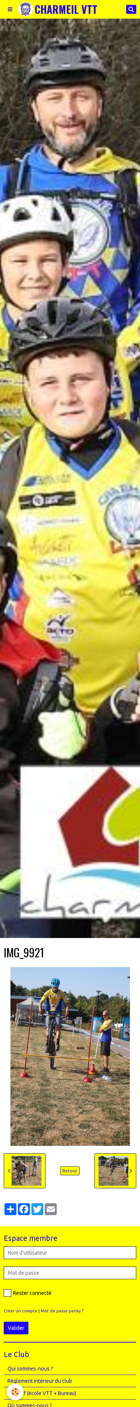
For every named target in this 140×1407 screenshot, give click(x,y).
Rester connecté (28, 1293)
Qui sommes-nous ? (30, 1369)
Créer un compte (20, 1311)
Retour (69, 1170)
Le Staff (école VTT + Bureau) (41, 1393)
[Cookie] (15, 1392)
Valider (16, 1328)
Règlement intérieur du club (39, 1381)
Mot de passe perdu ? (62, 1311)
